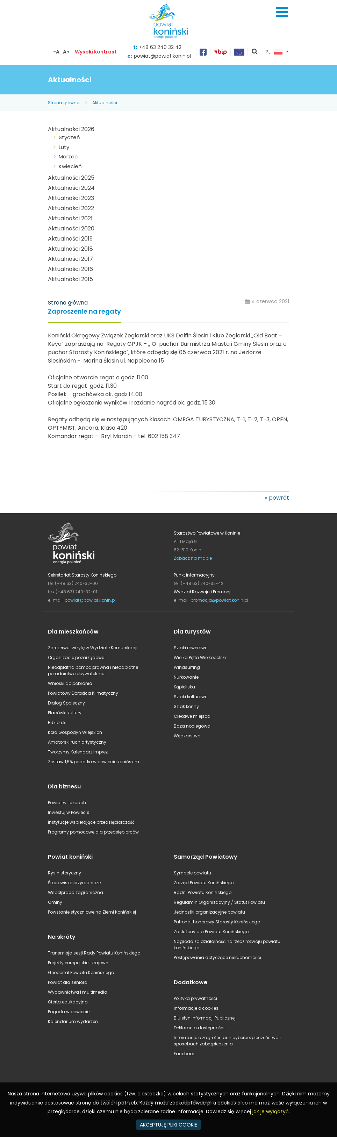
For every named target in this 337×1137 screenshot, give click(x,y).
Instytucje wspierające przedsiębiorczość (91, 822)
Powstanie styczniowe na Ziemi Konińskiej (92, 912)
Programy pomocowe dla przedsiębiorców (93, 832)
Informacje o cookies (196, 1008)
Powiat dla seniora (67, 982)
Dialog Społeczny (66, 703)
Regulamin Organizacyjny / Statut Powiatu (219, 902)
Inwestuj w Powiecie (68, 812)
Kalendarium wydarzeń (73, 1021)
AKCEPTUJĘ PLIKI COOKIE (168, 1124)
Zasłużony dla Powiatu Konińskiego (211, 932)
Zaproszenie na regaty (84, 312)
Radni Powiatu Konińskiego (202, 892)
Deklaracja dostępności (199, 1028)
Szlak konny (186, 706)
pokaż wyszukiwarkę (254, 52)
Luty (64, 147)
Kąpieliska (184, 687)
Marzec (68, 156)
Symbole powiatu (192, 873)
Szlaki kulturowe (190, 697)
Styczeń (69, 137)
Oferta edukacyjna (68, 1002)
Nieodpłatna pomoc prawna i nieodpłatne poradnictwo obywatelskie (93, 670)
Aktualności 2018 (70, 249)
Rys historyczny (64, 873)
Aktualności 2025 (71, 178)
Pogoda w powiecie (68, 1012)
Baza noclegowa (192, 726)
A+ (66, 51)
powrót (279, 498)
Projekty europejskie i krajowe (78, 963)
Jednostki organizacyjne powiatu (209, 912)
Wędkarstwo (187, 736)
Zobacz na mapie (193, 558)
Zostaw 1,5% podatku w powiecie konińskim (93, 762)
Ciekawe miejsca (192, 716)
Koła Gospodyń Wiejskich (75, 732)
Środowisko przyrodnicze (74, 883)
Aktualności (104, 103)
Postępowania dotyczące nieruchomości (217, 957)
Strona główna (64, 103)
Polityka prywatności (195, 998)
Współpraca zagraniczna (75, 892)
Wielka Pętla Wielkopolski (200, 657)
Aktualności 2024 (71, 188)
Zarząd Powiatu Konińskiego (204, 883)
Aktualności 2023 (71, 198)
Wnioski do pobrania (70, 683)
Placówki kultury (64, 713)
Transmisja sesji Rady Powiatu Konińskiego (94, 953)
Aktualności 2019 (70, 239)
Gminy (55, 902)
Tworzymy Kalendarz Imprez (78, 752)
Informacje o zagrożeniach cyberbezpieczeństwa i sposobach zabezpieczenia (227, 1041)
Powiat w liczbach (67, 803)
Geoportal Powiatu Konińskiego (81, 972)
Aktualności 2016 (70, 269)
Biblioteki (57, 722)
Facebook (184, 1054)
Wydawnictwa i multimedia (77, 992)
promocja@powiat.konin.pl (219, 600)
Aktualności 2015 (70, 279)
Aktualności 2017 (70, 259)
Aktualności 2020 (71, 228)
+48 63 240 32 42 (160, 47)
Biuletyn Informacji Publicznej (205, 1018)
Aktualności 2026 (71, 129)
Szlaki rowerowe (190, 648)
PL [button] (274, 52)
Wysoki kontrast (96, 51)
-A (56, 51)
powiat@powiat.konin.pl (162, 55)
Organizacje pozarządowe (76, 657)
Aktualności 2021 (70, 218)
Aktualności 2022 (71, 208)
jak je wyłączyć (270, 1111)
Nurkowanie (186, 677)
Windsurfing (187, 667)
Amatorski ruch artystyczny (77, 742)
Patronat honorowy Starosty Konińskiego (217, 922)
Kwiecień (70, 166)
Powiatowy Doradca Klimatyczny (83, 693)
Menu (282, 12)
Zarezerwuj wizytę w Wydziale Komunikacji (92, 648)
